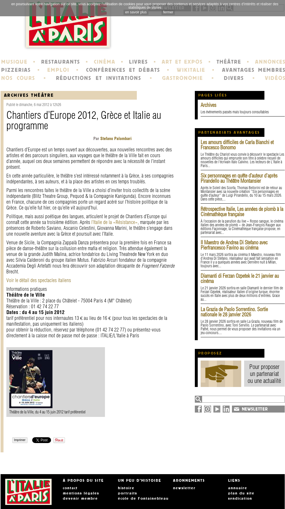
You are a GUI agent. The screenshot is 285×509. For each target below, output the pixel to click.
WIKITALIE (191, 70)
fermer (168, 12)
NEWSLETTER (255, 409)
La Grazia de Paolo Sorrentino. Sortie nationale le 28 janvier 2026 (234, 312)
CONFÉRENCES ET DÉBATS (123, 70)
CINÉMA (104, 62)
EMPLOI (58, 70)
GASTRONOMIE (182, 78)
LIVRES (138, 62)
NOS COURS (18, 78)
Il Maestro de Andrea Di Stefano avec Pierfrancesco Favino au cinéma (234, 245)
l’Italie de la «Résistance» (114, 222)
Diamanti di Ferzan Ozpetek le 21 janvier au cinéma (240, 278)
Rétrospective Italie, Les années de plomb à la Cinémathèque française (242, 212)
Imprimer (20, 440)
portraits (127, 493)
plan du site (241, 493)
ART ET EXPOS (182, 62)
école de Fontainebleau (143, 499)
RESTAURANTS (60, 62)
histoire (126, 488)
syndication (240, 499)
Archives (208, 105)
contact (70, 488)
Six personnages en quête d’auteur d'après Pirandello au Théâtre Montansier (239, 178)
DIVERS (234, 78)
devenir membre (80, 499)
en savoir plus (136, 12)
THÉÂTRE (229, 62)
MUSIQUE (14, 62)
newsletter (184, 488)
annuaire (237, 488)
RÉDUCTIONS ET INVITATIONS (98, 78)
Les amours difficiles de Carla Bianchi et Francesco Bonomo (237, 145)
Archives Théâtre (29, 95)
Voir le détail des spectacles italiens (38, 280)
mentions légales (81, 493)
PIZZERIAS (16, 70)
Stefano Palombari (115, 138)
